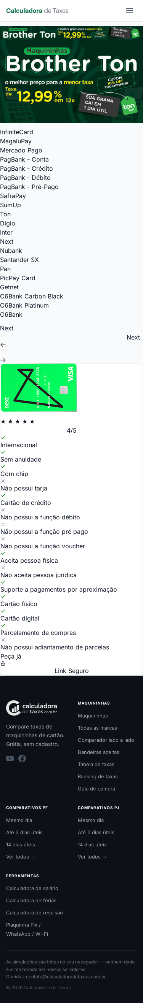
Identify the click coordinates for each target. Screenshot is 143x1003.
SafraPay (13, 196)
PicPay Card (17, 278)
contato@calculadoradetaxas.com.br (66, 976)
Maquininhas (93, 716)
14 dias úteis (20, 844)
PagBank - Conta (24, 159)
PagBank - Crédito (26, 168)
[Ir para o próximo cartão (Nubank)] (71, 360)
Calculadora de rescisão (34, 912)
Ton (5, 214)
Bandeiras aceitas (98, 752)
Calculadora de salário (32, 888)
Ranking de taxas (98, 776)
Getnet (9, 287)
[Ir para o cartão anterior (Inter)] (71, 345)
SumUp (10, 205)
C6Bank (11, 314)
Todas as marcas (97, 728)
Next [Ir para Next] (133, 337)
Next (6, 241)
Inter (6, 232)
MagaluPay (16, 141)
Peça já (10, 656)
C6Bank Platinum (24, 305)
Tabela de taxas (96, 764)
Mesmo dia (19, 820)
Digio (7, 223)
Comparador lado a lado (106, 740)
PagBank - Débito (25, 177)
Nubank (11, 250)
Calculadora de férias (31, 900)
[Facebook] (22, 758)
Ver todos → (20, 857)
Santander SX (19, 259)
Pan (5, 269)
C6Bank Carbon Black (31, 296)
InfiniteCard (16, 132)
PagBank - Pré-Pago (29, 186)
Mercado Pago (21, 150)
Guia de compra (96, 789)
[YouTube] (10, 758)
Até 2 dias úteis (24, 832)
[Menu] (129, 10)
